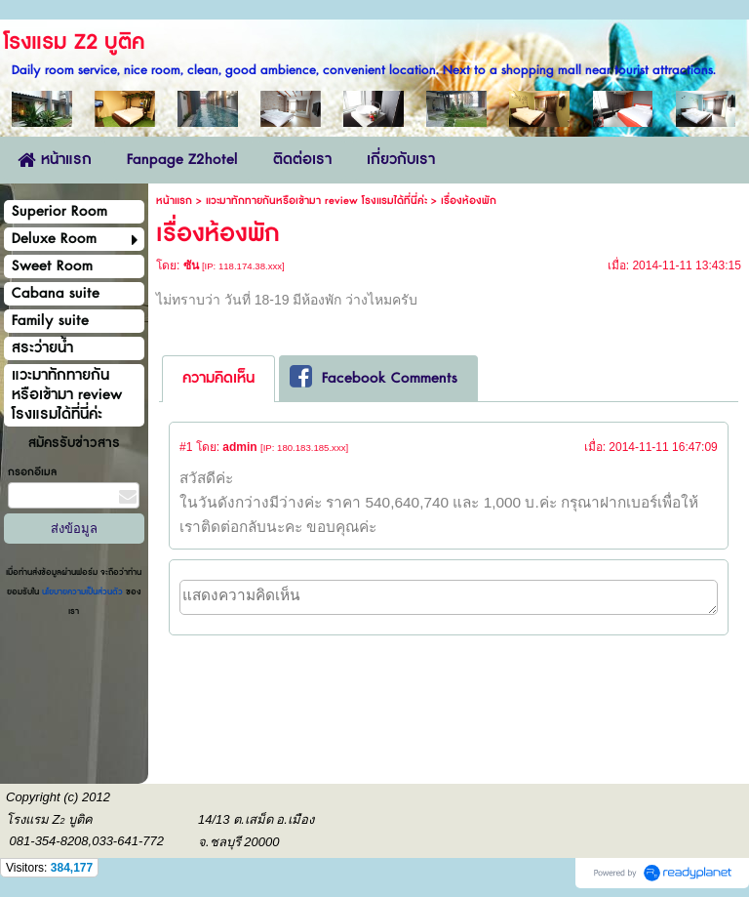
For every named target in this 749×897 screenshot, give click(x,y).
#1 (185, 447)
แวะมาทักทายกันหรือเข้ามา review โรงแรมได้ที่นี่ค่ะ (316, 200)
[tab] (218, 378)
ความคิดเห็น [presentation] (218, 378)
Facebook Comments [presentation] (373, 377)
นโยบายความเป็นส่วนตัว (82, 592)
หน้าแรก (174, 200)
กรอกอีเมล (32, 472)
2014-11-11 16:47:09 (663, 447)
